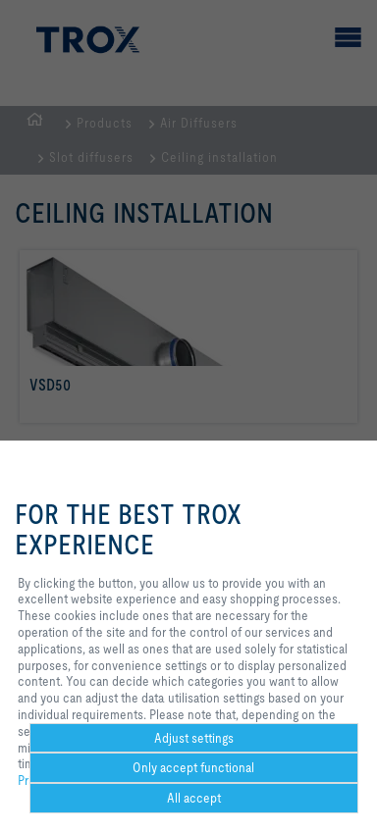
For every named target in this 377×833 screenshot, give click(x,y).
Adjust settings (194, 738)
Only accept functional (193, 767)
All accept (194, 798)
